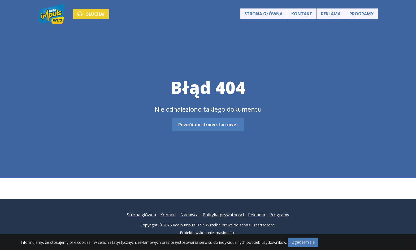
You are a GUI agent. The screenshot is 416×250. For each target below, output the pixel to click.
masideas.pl (226, 232)
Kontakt (301, 14)
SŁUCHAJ (91, 14)
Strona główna (263, 14)
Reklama (331, 14)
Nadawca (189, 215)
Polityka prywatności (223, 215)
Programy (361, 14)
